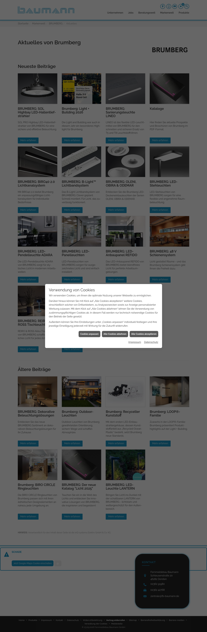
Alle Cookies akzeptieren (144, 334)
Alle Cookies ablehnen (115, 334)
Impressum (134, 342)
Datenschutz (151, 342)
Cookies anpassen (89, 334)
